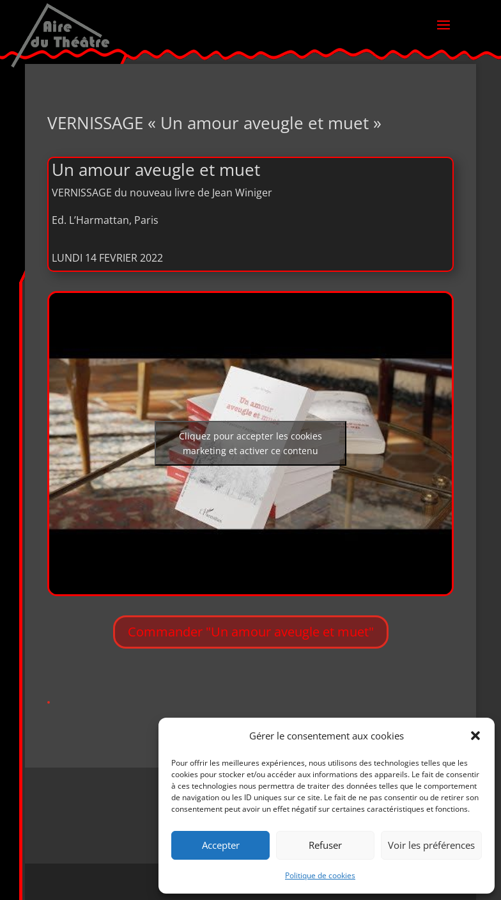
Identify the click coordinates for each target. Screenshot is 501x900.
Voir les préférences (431, 845)
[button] (475, 735)
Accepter (221, 845)
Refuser (325, 845)
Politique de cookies (320, 875)
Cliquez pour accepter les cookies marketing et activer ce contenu (250, 443)
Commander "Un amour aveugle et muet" (251, 631)
